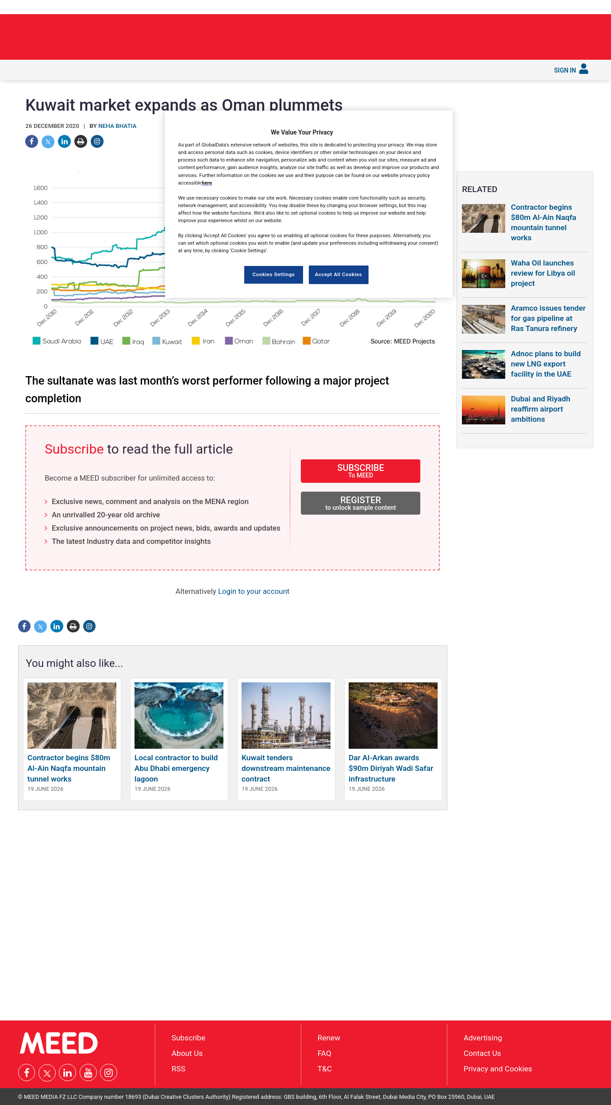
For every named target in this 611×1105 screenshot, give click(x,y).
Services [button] (323, 69)
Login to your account (253, 591)
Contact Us (482, 1053)
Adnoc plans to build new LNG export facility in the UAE (546, 363)
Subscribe (364, 69)
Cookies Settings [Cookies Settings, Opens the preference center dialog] (274, 274)
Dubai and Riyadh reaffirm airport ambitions (540, 409)
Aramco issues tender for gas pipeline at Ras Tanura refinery (548, 318)
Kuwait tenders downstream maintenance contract (286, 768)
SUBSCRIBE (361, 470)
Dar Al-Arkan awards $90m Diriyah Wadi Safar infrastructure (391, 768)
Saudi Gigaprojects (228, 69)
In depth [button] (89, 69)
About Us (187, 1053)
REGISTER (361, 503)
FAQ (324, 1053)
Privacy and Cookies (498, 1068)
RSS (178, 1068)
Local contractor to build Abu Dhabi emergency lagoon (176, 768)
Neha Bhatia (117, 126)
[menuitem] (30, 70)
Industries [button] (129, 69)
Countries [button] (172, 69)
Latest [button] (55, 69)
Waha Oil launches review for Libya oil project (543, 273)
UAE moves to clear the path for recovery (487, 34)
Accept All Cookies (338, 274)
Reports (283, 69)
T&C (325, 1068)
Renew (329, 1037)
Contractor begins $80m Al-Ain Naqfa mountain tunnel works (68, 768)
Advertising (483, 1037)
